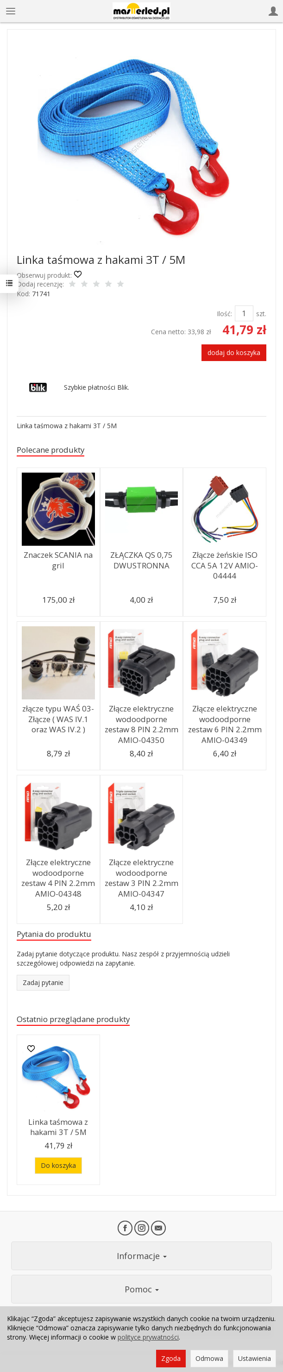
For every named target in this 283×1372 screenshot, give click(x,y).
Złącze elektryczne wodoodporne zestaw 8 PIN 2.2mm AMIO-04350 (141, 724)
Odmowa (209, 1358)
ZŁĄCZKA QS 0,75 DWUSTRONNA (141, 560)
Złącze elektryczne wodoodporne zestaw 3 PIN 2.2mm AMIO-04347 (141, 878)
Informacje (142, 1255)
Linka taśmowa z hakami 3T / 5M (58, 1127)
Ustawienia (254, 1358)
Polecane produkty (50, 449)
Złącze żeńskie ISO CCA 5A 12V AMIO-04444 (224, 565)
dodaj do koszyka (234, 352)
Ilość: (224, 313)
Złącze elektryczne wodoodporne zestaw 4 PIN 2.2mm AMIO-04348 (58, 878)
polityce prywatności (148, 1337)
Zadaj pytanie (43, 982)
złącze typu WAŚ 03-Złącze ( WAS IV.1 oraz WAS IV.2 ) (58, 719)
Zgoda (171, 1358)
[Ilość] (244, 313)
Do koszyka (58, 1165)
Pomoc (142, 1289)
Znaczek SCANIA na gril (58, 560)
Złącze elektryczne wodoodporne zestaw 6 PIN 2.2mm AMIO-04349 (225, 724)
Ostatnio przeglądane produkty (73, 1019)
